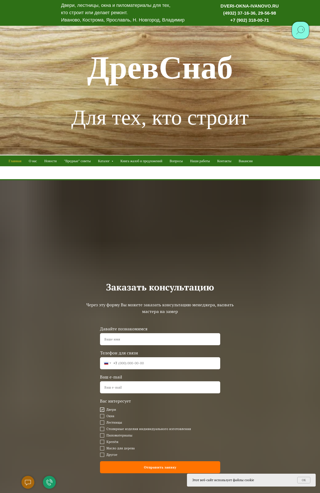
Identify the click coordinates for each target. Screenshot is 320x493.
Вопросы (176, 161)
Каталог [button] (104, 161)
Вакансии (246, 161)
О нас (33, 161)
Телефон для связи (119, 353)
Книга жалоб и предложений (141, 161)
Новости (50, 161)
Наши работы (200, 161)
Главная (15, 161)
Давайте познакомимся (123, 329)
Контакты (224, 161)
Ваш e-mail (111, 377)
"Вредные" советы (77, 161)
